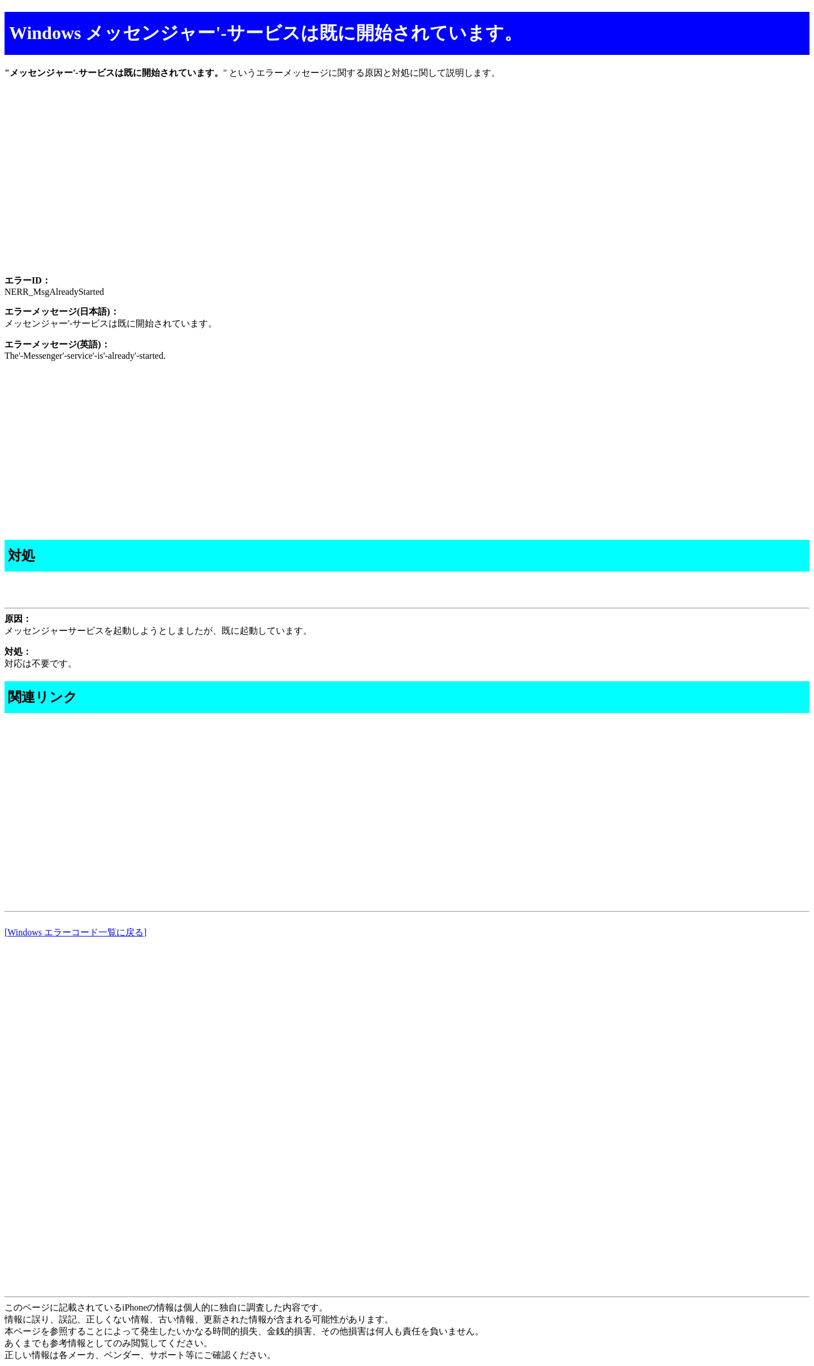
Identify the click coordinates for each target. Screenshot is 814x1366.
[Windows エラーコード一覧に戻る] (75, 932)
